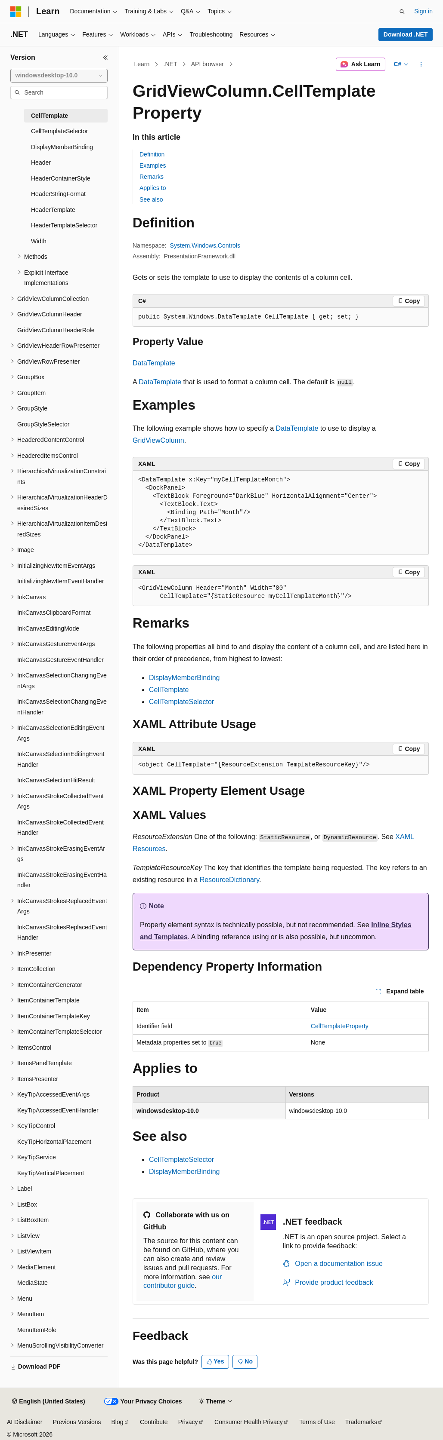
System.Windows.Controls (205, 245)
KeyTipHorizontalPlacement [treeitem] (54, 1141)
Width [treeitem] (38, 241)
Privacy (188, 1422)
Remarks (151, 176)
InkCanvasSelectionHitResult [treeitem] (56, 780)
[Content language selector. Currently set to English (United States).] (48, 1402)
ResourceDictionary (229, 879)
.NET (170, 64)
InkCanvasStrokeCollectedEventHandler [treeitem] (60, 827)
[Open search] (402, 11)
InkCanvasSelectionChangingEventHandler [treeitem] (62, 707)
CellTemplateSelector (181, 701)
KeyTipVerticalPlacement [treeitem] (50, 1173)
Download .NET (406, 34)
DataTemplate (154, 363)
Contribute (154, 1422)
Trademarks (361, 1422)
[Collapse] (105, 57)
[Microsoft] (16, 11)
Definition (151, 154)
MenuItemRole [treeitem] (36, 1330)
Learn (142, 64)
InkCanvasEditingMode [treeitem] (48, 628)
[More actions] (421, 64)
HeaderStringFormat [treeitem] (58, 193)
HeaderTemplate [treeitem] (53, 209)
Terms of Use (317, 1422)
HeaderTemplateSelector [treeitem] (64, 225)
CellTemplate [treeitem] (49, 115)
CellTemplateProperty (340, 1026)
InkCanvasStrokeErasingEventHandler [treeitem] (62, 880)
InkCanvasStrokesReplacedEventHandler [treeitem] (62, 932)
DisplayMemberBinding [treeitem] (62, 147)
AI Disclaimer (24, 1422)
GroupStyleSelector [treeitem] (43, 424)
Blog (118, 1422)
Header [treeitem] (41, 162)
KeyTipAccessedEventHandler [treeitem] (58, 1110)
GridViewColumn (158, 440)
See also (151, 199)
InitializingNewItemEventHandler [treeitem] (60, 581)
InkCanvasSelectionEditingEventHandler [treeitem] (60, 759)
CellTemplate (169, 689)
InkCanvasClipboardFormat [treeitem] (53, 612)
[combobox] (59, 76)
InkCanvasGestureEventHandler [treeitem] (60, 659)
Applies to (152, 187)
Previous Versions (77, 1422)
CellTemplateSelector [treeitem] (59, 131)
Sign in (423, 11)
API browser (207, 64)
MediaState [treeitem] (32, 1282)
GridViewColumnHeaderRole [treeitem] (56, 330)
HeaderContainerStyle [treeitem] (60, 178)
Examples (152, 165)
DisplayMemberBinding (184, 677)
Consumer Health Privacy (248, 1422)
